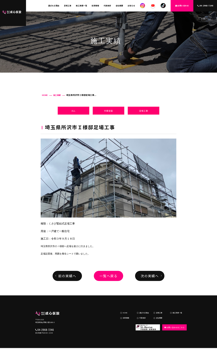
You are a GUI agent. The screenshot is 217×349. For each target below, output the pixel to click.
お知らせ (131, 5)
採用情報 (95, 5)
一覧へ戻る (108, 275)
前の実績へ (67, 275)
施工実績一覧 (81, 5)
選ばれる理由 (53, 5)
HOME (45, 95)
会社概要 (119, 5)
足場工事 (67, 5)
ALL (74, 110)
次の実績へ (150, 275)
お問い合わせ (182, 5)
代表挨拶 (107, 5)
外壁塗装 (108, 110)
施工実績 (57, 95)
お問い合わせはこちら (173, 321)
